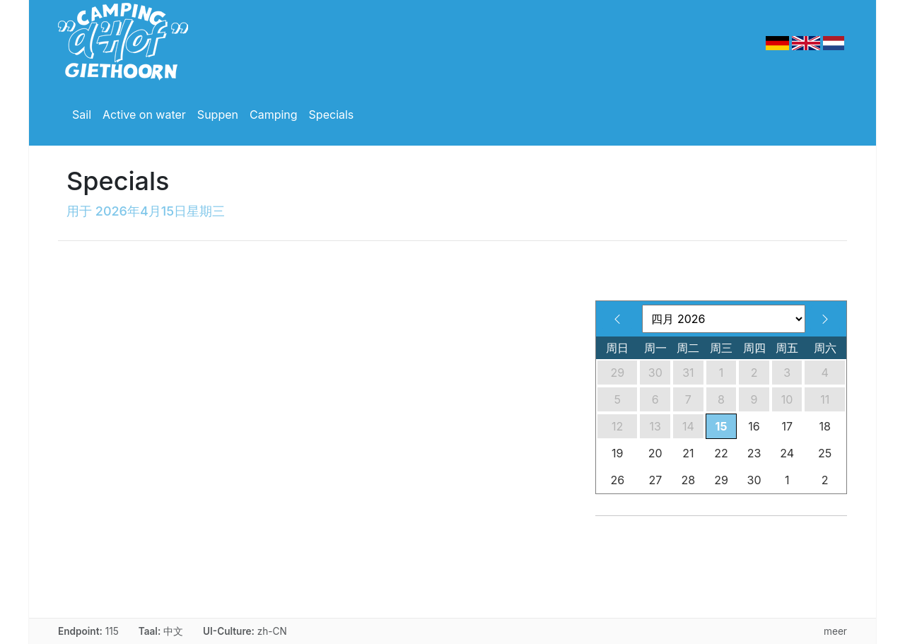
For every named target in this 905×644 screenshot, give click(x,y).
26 (617, 480)
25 (824, 453)
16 (753, 426)
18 (825, 426)
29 (617, 372)
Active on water (144, 114)
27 (655, 480)
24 (787, 453)
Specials (331, 114)
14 (688, 426)
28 (689, 480)
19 (617, 453)
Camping (274, 114)
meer (835, 631)
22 (721, 453)
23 (754, 453)
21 (688, 453)
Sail (81, 114)
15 (722, 426)
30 (655, 372)
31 (688, 372)
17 (787, 426)
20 (655, 453)
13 (655, 426)
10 (787, 399)
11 (824, 399)
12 (617, 426)
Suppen (217, 114)
